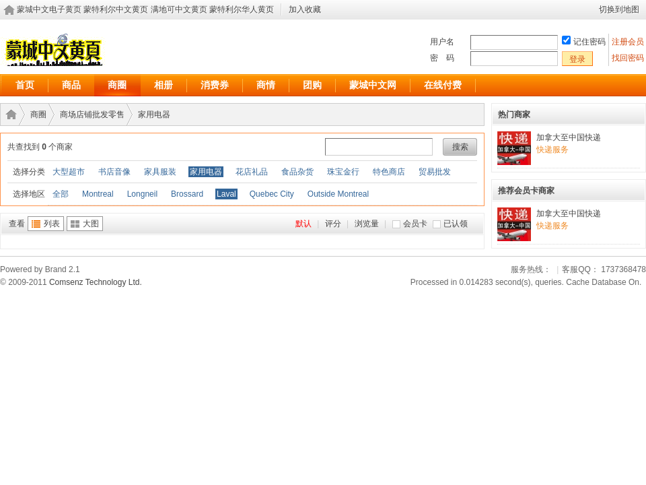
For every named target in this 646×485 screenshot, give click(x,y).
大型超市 (68, 171)
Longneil (142, 194)
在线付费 (443, 84)
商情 (265, 84)
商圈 (117, 84)
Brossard (187, 194)
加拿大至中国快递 (568, 137)
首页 (24, 84)
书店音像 (114, 171)
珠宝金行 (343, 171)
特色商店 (389, 171)
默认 (303, 223)
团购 (312, 84)
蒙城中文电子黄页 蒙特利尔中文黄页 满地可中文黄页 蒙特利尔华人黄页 (145, 9)
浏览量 (367, 223)
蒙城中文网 (372, 84)
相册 (163, 84)
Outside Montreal (338, 194)
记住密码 (589, 41)
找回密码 (628, 58)
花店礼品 (252, 171)
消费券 (215, 84)
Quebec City (272, 194)
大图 (91, 223)
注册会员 (629, 41)
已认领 (455, 223)
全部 (60, 194)
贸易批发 (435, 171)
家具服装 (160, 171)
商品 (71, 84)
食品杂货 (297, 171)
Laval (226, 194)
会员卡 (415, 223)
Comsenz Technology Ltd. (95, 282)
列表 (52, 223)
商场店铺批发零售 (92, 114)
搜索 (460, 147)
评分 (333, 223)
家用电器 (154, 114)
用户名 (442, 41)
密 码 (442, 58)
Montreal (98, 194)
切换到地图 (619, 9)
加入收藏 (305, 9)
